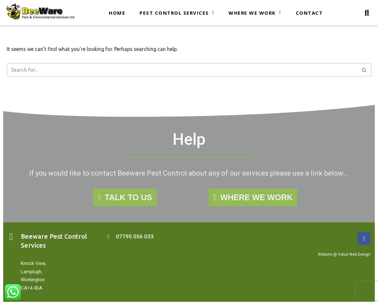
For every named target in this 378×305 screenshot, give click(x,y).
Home (117, 12)
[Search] (182, 70)
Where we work (255, 12)
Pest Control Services (177, 12)
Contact (309, 12)
